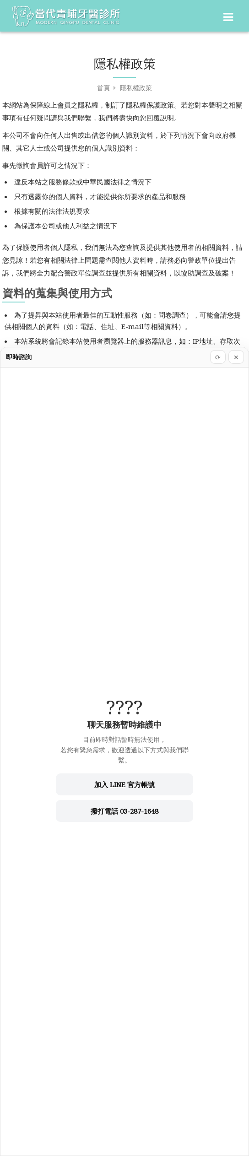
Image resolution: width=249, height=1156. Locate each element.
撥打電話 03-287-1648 (124, 811)
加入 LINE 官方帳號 (124, 784)
